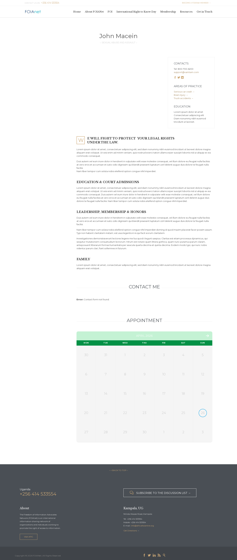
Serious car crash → (184, 91)
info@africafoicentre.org (142, 525)
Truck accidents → (183, 98)
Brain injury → (181, 95)
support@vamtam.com (186, 72)
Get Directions (130, 530)
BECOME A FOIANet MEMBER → (196, 3)
